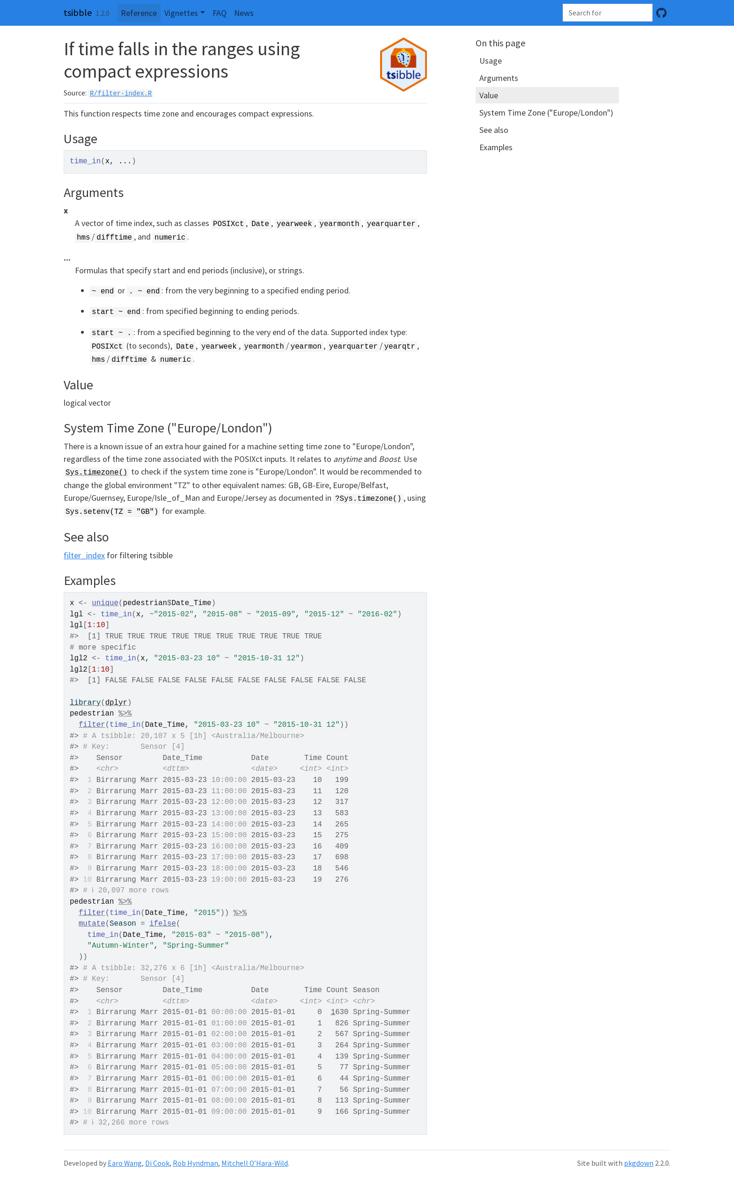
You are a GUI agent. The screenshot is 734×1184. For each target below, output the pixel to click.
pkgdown (638, 1163)
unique (105, 603)
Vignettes (181, 12)
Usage (490, 60)
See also (493, 129)
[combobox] (608, 13)
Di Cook (157, 1163)
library (85, 703)
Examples (496, 147)
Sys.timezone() (96, 472)
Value (488, 95)
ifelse (162, 924)
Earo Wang (125, 1163)
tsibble (78, 12)
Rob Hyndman (195, 1163)
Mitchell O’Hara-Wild (254, 1163)
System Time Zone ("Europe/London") (546, 112)
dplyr (116, 703)
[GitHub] (661, 13)
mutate (92, 924)
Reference (139, 12)
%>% (125, 713)
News (244, 12)
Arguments (498, 78)
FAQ (220, 12)
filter (92, 725)
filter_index (84, 555)
